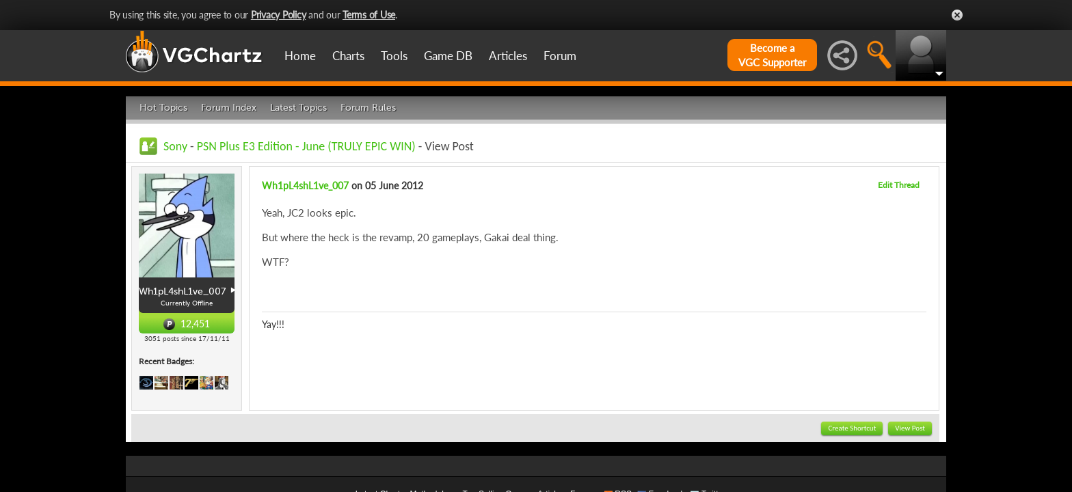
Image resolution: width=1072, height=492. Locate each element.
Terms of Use (369, 14)
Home (300, 56)
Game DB (448, 56)
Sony (175, 146)
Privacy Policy (278, 14)
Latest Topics (298, 107)
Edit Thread (899, 185)
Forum (560, 56)
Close (957, 15)
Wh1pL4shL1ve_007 (305, 185)
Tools (394, 56)
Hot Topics (163, 107)
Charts (348, 56)
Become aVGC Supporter (772, 55)
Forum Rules (368, 107)
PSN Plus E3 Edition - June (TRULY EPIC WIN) (306, 146)
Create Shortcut (852, 428)
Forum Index (228, 107)
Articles (508, 56)
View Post (910, 428)
